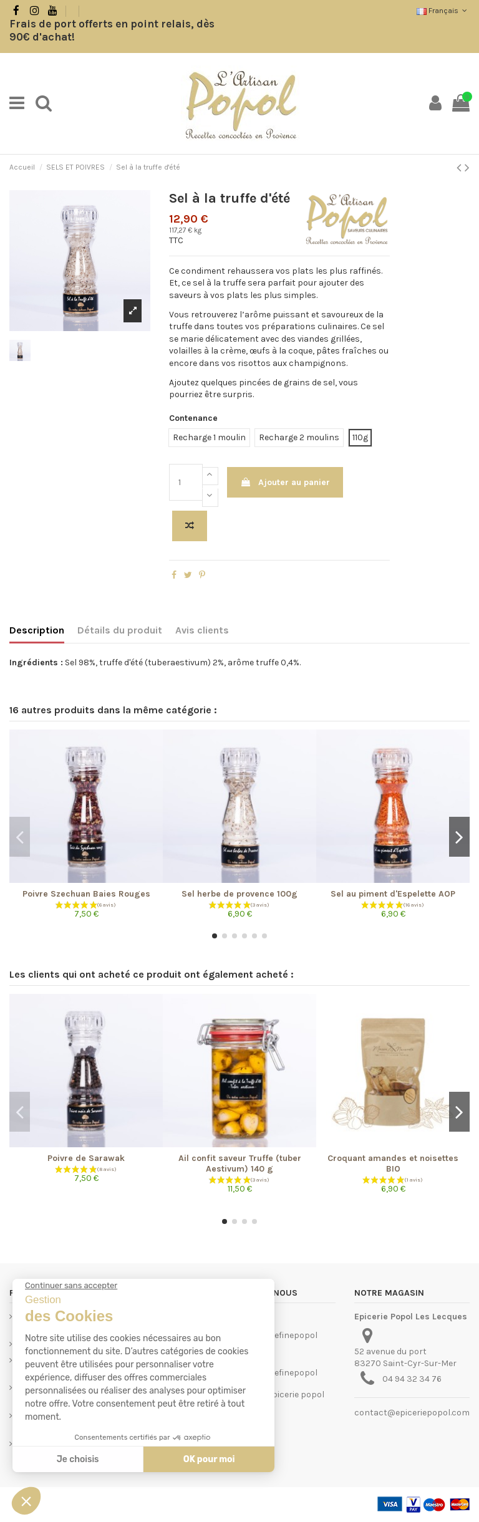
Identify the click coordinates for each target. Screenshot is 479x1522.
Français (443, 10)
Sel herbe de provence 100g (239, 894)
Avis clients (202, 630)
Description (36, 630)
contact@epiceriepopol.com (412, 1412)
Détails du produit (119, 630)
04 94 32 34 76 (412, 1379)
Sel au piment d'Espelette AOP (393, 894)
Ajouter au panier (285, 482)
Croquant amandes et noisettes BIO (392, 1163)
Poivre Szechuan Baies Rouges (86, 894)
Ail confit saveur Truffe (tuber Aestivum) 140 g (239, 1163)
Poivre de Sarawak (86, 1158)
